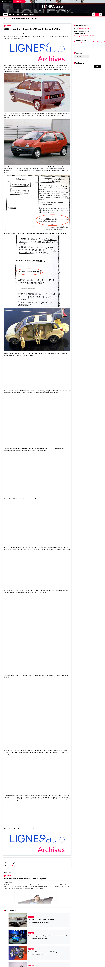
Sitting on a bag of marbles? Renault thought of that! (33, 29)
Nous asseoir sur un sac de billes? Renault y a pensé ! (25, 879)
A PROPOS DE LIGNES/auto (27, 14)
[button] (93, 14)
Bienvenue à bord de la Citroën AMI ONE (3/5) (42, 952)
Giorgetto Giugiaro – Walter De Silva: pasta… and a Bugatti (40, 1)
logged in (15, 865)
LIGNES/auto (52, 7)
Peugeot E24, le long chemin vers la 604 (41, 919)
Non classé (7, 25)
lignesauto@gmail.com (85, 28)
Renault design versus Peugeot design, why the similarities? (47, 936)
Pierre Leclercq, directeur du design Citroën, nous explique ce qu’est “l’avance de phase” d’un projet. (67, 1)
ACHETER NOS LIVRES (14, 14)
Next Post (8, 872)
